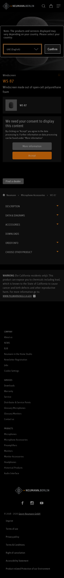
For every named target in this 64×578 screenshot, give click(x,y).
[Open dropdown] (22, 49)
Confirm (53, 49)
